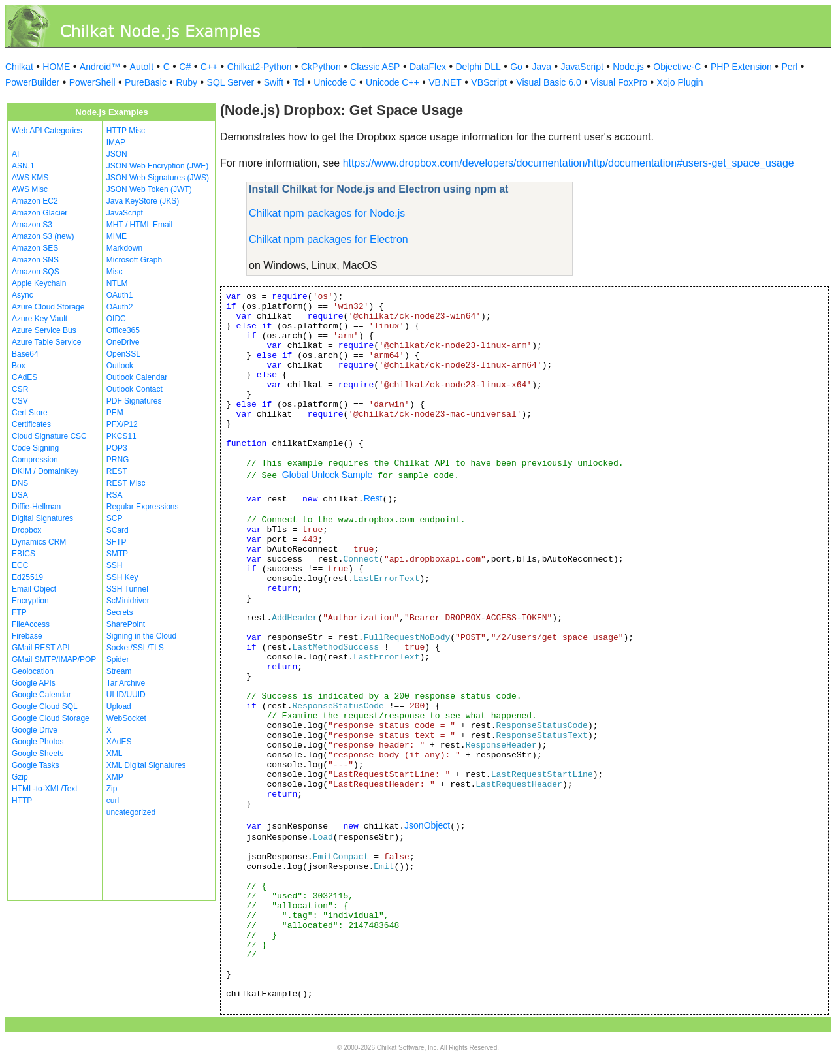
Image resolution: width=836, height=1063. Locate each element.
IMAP (115, 142)
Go (516, 66)
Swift (273, 82)
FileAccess (31, 624)
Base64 (25, 353)
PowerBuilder (32, 82)
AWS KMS (30, 177)
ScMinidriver (128, 600)
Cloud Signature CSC (49, 436)
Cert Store (30, 412)
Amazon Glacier (39, 212)
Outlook (119, 365)
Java (541, 66)
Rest (373, 498)
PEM (114, 412)
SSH (114, 565)
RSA (114, 495)
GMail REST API (40, 647)
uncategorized (130, 812)
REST (116, 471)
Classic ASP (375, 66)
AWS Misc (30, 189)
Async (22, 295)
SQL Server (231, 82)
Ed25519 (27, 577)
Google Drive (34, 730)
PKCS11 (121, 436)
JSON (116, 154)
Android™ (100, 66)
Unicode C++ (392, 82)
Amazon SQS (35, 271)
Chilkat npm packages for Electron (328, 239)
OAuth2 (119, 306)
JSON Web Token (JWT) (149, 189)
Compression (35, 459)
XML (114, 753)
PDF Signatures (134, 400)
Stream (119, 671)
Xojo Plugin (680, 82)
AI (15, 154)
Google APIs (34, 683)
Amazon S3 (32, 224)
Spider (117, 659)
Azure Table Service (47, 342)
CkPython (321, 66)
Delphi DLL (477, 66)
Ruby (186, 82)
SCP (114, 518)
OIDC (116, 318)
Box (18, 365)
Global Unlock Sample (327, 474)
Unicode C (335, 82)
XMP (114, 777)
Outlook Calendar (136, 377)
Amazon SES (35, 248)
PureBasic (146, 82)
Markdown (124, 248)
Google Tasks (35, 765)
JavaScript (582, 66)
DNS (20, 483)
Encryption (30, 600)
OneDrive (123, 342)
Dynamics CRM (39, 542)
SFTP (116, 542)
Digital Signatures (42, 518)
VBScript (488, 82)
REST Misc (126, 483)
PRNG (117, 459)
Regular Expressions (142, 506)
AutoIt (142, 66)
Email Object (34, 589)
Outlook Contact (134, 389)
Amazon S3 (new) (43, 236)
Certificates (31, 424)
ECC (20, 565)
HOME (56, 66)
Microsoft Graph (134, 259)
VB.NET (445, 82)
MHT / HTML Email (139, 224)
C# (185, 66)
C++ (209, 66)
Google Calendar (41, 694)
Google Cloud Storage (50, 718)
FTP (19, 612)
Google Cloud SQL (45, 706)
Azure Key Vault (39, 318)
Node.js (628, 66)
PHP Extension (741, 66)
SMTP (117, 553)
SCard (117, 530)
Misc (114, 271)
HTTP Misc (125, 130)
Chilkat (19, 66)
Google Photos (37, 741)
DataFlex (428, 66)
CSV (20, 400)
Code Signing (35, 447)
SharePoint (125, 624)
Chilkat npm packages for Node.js (327, 213)
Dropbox (26, 530)
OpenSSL (123, 353)
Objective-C (677, 66)
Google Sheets (37, 753)
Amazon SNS (35, 259)
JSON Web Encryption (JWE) (157, 165)
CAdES (24, 377)
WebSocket (126, 718)
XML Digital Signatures (146, 765)
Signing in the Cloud (141, 636)
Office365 (123, 330)
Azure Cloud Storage (48, 306)
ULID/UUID (126, 694)
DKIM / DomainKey (45, 471)
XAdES (119, 741)
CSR (20, 389)
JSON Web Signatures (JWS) (157, 177)
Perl (789, 66)
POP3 (116, 447)
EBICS (23, 553)
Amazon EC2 (35, 201)
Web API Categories (47, 130)
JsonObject (427, 825)
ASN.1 (23, 165)
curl (112, 800)
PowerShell (92, 82)
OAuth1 (119, 295)
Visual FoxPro (618, 82)
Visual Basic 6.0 (548, 82)
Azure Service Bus (44, 330)
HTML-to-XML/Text (45, 788)
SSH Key (122, 577)
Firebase (27, 636)
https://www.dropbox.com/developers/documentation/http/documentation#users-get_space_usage (568, 162)
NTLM (117, 283)
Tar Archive (125, 683)
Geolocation (33, 671)
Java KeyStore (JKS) (142, 201)
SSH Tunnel (127, 589)
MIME (116, 236)
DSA (20, 495)
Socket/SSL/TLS (135, 647)
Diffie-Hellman (36, 506)
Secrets (119, 612)
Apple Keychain (39, 283)
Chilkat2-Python (259, 66)
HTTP (22, 800)
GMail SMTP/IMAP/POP (54, 659)
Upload (118, 706)
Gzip (20, 777)
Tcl (298, 82)
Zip (112, 788)
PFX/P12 (122, 424)
